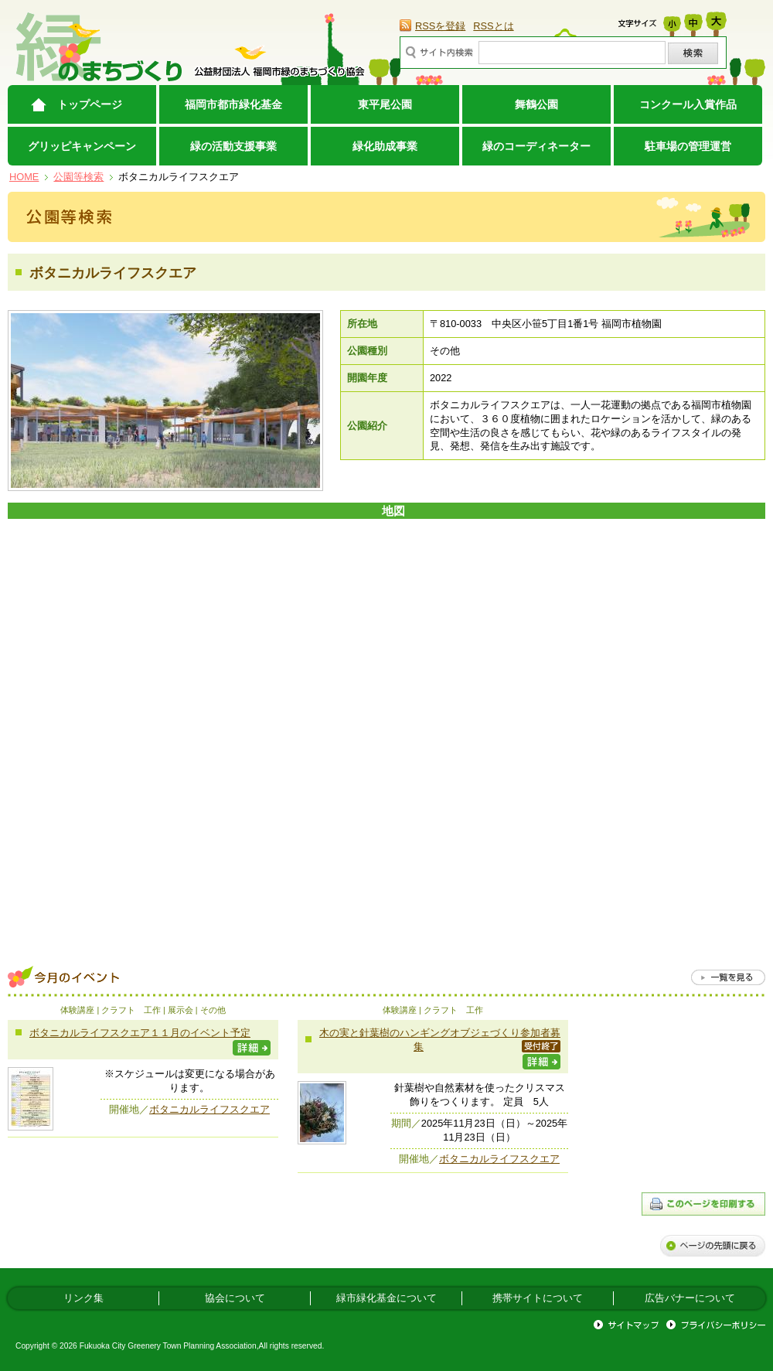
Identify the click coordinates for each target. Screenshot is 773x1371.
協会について (235, 1298)
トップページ (89, 104)
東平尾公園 (385, 104)
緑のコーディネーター (536, 146)
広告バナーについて (690, 1298)
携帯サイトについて (537, 1298)
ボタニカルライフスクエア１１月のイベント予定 (139, 1032)
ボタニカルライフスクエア (209, 1109)
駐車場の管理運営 (688, 146)
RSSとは (493, 26)
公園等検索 (78, 176)
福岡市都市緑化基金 (233, 104)
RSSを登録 (440, 26)
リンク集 (83, 1298)
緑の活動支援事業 (233, 146)
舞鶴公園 (536, 104)
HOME (24, 176)
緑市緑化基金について (386, 1298)
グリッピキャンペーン (82, 146)
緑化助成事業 (384, 146)
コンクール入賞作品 (688, 104)
